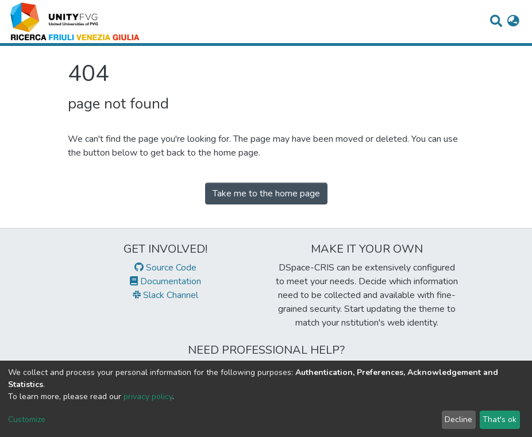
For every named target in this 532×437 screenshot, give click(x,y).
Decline (458, 419)
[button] (513, 22)
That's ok (499, 419)
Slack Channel (165, 295)
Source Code (165, 267)
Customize (26, 419)
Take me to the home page (266, 193)
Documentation (165, 281)
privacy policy (148, 396)
